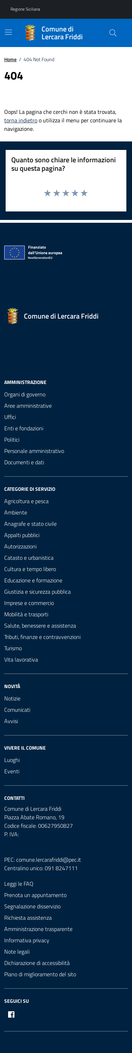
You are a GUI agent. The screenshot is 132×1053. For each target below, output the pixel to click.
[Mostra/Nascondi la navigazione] (8, 32)
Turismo (13, 648)
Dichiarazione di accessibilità (37, 963)
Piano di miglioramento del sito (40, 974)
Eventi (11, 771)
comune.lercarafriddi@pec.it (48, 859)
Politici (11, 439)
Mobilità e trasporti (26, 614)
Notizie (12, 698)
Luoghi (12, 760)
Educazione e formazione (33, 580)
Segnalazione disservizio (32, 906)
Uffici (10, 417)
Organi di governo (24, 394)
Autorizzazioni (20, 546)
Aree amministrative (28, 405)
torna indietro (20, 120)
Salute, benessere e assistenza (40, 625)
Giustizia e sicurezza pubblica (37, 591)
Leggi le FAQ (18, 883)
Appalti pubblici (21, 535)
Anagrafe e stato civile (30, 523)
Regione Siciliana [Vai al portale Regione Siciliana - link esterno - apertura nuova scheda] (25, 9)
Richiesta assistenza (28, 917)
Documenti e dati (24, 462)
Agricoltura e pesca (26, 501)
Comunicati (17, 709)
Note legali (17, 951)
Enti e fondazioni (23, 428)
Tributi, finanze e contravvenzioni (42, 637)
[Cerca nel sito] (113, 32)
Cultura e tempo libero (30, 569)
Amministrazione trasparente (38, 929)
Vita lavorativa (21, 659)
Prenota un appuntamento (35, 895)
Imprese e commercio (29, 603)
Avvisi (11, 721)
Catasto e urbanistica (29, 557)
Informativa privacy (26, 940)
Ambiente (15, 512)
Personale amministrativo (34, 451)
